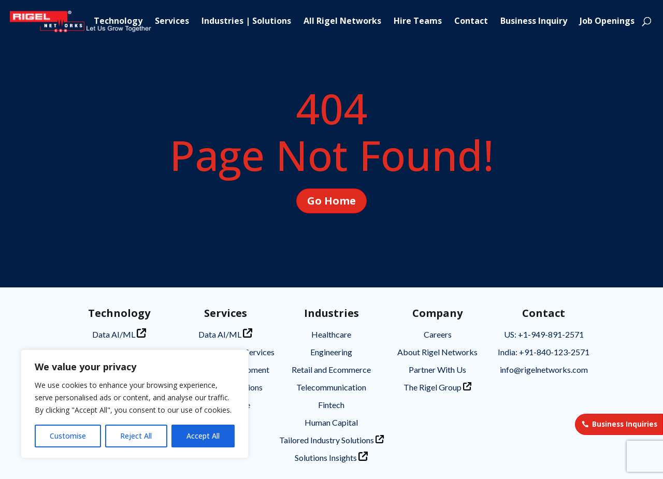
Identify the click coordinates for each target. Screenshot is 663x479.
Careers (438, 334)
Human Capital (331, 422)
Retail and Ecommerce (331, 369)
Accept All (203, 436)
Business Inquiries (624, 424)
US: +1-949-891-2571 (544, 334)
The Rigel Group (437, 387)
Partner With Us (437, 369)
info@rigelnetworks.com (544, 369)
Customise (68, 436)
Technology (118, 21)
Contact (471, 21)
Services (172, 21)
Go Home (331, 201)
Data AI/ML (119, 333)
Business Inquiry (533, 21)
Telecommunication (331, 387)
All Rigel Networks (342, 21)
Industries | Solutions (246, 21)
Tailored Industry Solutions (331, 440)
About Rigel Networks (437, 352)
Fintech (331, 405)
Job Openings (607, 21)
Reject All (136, 436)
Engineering (331, 352)
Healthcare (331, 334)
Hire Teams (418, 21)
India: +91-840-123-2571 (543, 352)
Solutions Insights (331, 457)
